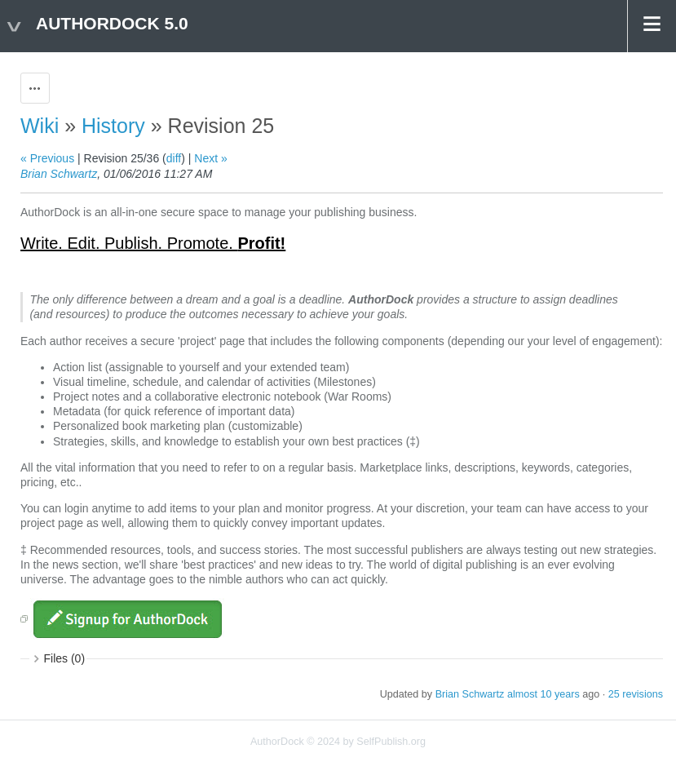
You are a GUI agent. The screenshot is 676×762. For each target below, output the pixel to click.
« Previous (47, 158)
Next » (210, 158)
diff (173, 158)
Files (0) (65, 658)
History (113, 125)
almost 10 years (543, 694)
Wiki (39, 125)
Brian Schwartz (58, 173)
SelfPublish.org (391, 741)
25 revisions (635, 694)
